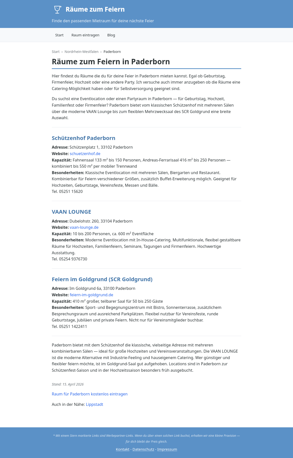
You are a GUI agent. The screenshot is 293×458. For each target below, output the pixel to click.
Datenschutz (143, 449)
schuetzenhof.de (85, 153)
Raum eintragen (85, 34)
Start (59, 34)
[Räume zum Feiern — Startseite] (88, 9)
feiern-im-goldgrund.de (91, 295)
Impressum (167, 449)
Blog (111, 34)
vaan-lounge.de (84, 227)
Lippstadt (94, 404)
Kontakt (122, 449)
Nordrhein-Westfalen (82, 51)
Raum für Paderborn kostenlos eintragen (90, 394)
